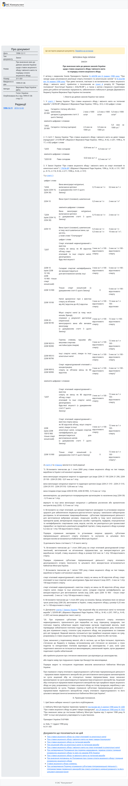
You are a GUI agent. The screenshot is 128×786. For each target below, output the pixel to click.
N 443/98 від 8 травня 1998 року (104, 76)
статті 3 (48, 465)
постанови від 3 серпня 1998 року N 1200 (106, 707)
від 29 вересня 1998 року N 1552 (110, 709)
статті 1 (51, 101)
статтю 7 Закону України (66, 609)
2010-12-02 (19, 108)
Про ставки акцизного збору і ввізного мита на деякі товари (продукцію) (78, 739)
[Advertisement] (64, 27)
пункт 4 (99, 84)
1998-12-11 (8, 108)
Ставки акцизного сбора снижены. (62, 763)
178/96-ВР (65, 168)
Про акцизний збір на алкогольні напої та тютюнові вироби (73, 745)
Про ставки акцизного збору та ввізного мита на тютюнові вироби (76, 755)
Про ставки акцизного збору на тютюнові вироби (68, 742)
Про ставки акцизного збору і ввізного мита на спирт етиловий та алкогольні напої (83, 747)
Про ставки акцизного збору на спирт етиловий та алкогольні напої (76, 736)
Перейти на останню (84, 51)
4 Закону (58, 465)
